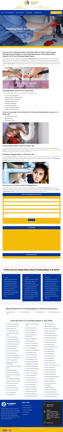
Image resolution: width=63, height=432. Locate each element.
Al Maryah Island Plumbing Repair (51, 328)
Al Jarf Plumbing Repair (49, 349)
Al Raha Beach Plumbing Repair (32, 382)
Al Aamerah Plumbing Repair (50, 389)
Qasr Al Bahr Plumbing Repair (13, 350)
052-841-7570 (56, 12)
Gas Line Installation (28, 410)
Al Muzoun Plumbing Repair (31, 389)
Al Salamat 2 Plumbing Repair (31, 373)
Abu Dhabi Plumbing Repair (11, 312)
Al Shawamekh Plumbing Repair (32, 361)
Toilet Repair (29, 12)
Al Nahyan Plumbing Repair (31, 386)
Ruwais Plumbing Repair (12, 346)
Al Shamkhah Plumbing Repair (31, 363)
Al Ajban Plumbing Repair (49, 381)
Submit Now (31, 220)
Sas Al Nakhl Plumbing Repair (13, 344)
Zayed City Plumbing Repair (12, 326)
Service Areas (26, 412)
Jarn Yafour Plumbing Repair (12, 390)
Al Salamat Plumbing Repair (31, 375)
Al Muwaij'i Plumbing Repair (31, 391)
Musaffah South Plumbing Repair (13, 357)
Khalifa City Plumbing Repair (12, 387)
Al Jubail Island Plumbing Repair (51, 346)
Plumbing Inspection (51, 150)
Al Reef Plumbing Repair (30, 377)
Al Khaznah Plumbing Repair (50, 340)
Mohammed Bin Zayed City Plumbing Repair (12, 363)
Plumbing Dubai (40, 428)
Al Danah (8, 46)
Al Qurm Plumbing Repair (30, 384)
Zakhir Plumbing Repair (11, 328)
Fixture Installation (9, 12)
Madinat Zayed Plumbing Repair (13, 378)
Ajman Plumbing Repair (25, 312)
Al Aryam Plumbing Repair (49, 378)
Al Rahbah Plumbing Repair (31, 379)
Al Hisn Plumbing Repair (49, 353)
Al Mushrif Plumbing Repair (31, 393)
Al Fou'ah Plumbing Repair (49, 356)
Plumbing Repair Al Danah (18, 46)
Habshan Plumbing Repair (30, 328)
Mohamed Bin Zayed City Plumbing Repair (14, 367)
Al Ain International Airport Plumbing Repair (49, 384)
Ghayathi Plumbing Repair (30, 330)
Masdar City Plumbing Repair (13, 372)
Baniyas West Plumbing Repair (31, 343)
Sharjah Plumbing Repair (54, 312)
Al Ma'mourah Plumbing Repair (50, 335)
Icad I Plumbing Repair (11, 392)
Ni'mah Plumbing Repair (11, 353)
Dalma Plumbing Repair (30, 341)
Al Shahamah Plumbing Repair (31, 366)
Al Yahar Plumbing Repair (30, 352)
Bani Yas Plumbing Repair (30, 347)
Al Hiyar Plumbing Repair (49, 351)
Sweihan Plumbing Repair (12, 337)
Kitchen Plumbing (27, 405)
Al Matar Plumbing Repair (49, 326)
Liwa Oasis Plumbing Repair (12, 383)
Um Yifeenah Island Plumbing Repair (13, 333)
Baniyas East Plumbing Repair (31, 345)
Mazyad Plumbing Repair (12, 370)
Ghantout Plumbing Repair (31, 332)
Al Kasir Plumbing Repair (49, 344)
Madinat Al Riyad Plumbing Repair (14, 381)
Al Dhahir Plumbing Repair (49, 362)
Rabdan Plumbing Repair (12, 348)
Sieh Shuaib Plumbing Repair (12, 339)
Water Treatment (20, 12)
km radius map (31, 239)
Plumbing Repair (38, 12)
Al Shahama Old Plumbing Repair (32, 368)
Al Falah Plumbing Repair (49, 360)
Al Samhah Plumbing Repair (31, 370)
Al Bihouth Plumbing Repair (50, 369)
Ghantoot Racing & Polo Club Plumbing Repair (31, 335)
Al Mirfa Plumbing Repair (49, 324)
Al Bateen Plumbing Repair (50, 372)
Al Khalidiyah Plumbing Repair (50, 342)
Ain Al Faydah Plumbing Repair (50, 391)
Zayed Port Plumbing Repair (12, 324)
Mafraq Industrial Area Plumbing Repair (13, 375)
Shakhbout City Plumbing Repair (13, 341)
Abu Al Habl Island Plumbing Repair (51, 394)
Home (2, 12)
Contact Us (25, 414)
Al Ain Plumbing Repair (49, 387)
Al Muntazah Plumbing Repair (31, 395)
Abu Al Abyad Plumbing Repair (50, 396)
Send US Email (50, 422)
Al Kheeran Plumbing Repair (50, 337)
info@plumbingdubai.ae (44, 7)
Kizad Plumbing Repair (11, 385)
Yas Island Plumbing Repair (12, 330)
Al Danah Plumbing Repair (49, 367)
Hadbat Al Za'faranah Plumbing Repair (31, 324)
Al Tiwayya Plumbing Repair (31, 357)
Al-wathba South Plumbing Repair (32, 350)
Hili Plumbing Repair (11, 394)
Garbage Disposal (27, 407)
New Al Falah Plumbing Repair (13, 355)
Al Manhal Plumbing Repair (50, 333)
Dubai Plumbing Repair (40, 312)
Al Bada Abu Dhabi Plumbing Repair (51, 376)
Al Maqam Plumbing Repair (50, 330)
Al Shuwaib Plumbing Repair (31, 359)
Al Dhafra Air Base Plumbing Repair (51, 365)
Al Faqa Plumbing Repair (49, 358)
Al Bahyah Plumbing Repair (50, 374)
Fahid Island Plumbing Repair (31, 338)
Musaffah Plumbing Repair (12, 360)
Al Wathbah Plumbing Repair (31, 354)
